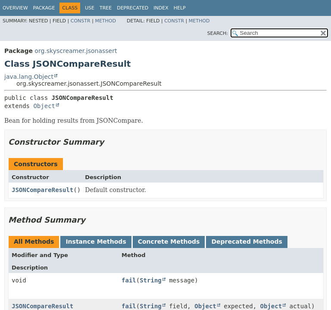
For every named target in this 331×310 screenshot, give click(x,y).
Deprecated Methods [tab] (246, 241)
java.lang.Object (28, 76)
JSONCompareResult (42, 189)
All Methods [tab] (34, 241)
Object (44, 105)
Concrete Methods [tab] (169, 241)
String (151, 280)
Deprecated (132, 8)
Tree (106, 8)
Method (105, 21)
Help (180, 8)
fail (129, 280)
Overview (15, 8)
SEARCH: (217, 33)
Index (160, 8)
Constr (81, 21)
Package (44, 8)
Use (89, 8)
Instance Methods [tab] (96, 241)
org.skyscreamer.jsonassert (75, 50)
